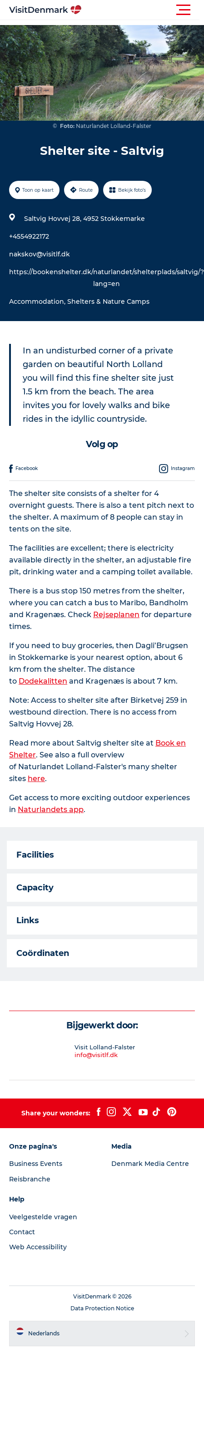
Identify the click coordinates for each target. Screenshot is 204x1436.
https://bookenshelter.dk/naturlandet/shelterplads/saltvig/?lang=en (106, 278)
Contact (22, 1232)
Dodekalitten (43, 681)
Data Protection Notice (102, 1308)
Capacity (35, 888)
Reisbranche (29, 1179)
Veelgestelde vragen (43, 1217)
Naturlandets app (51, 809)
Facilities (35, 855)
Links (27, 920)
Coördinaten (42, 953)
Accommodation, (38, 301)
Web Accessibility (38, 1247)
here (36, 778)
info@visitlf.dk (96, 1054)
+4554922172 (29, 236)
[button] (143, 10)
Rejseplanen (116, 614)
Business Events (35, 1164)
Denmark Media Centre (150, 1164)
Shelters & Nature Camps (108, 301)
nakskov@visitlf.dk (39, 254)
